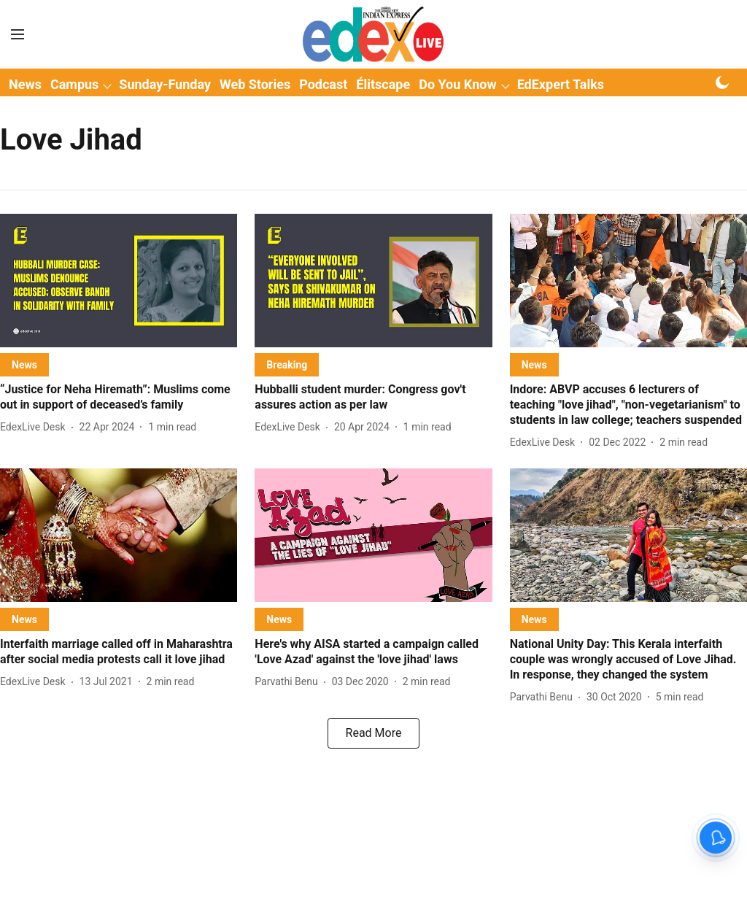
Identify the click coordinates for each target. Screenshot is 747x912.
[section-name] (24, 364)
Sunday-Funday (165, 84)
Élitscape (383, 84)
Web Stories (255, 84)
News (25, 84)
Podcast (323, 84)
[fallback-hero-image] (118, 280)
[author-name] (35, 427)
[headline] (118, 397)
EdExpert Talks (560, 84)
